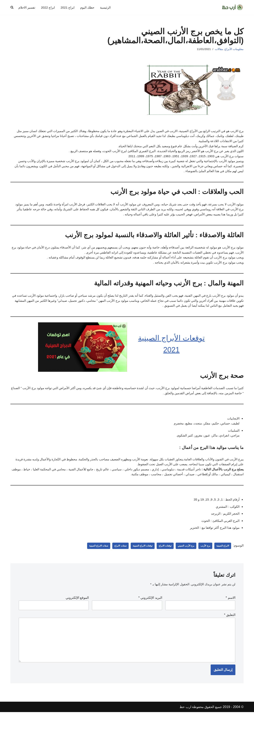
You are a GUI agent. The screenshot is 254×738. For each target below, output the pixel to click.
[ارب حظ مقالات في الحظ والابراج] (232, 7)
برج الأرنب (203, 565)
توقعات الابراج (160, 565)
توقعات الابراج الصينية (135, 565)
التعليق (229, 636)
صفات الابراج (111, 565)
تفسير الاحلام (27, 7)
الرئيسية (109, 7)
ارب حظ (185, 733)
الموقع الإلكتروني (77, 618)
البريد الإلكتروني (150, 618)
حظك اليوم (90, 7)
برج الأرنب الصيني (182, 565)
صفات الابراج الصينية (88, 565)
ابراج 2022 (49, 7)
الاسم (230, 618)
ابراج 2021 (70, 7)
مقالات (219, 49)
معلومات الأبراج (234, 49)
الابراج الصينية (222, 565)
